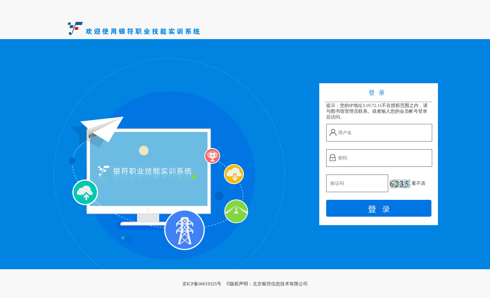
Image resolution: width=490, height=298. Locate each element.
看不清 (418, 183)
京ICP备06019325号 (202, 283)
